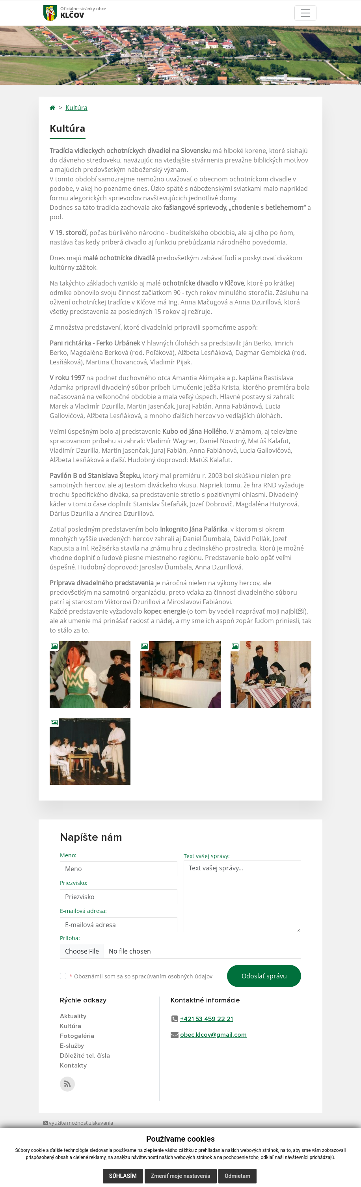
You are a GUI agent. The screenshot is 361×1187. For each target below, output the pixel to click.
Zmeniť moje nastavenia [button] (180, 1176)
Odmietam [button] (237, 1176)
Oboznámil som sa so (140, 976)
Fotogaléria (77, 1036)
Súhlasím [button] (123, 1176)
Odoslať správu (264, 976)
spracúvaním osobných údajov (172, 976)
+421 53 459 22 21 (206, 1019)
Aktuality (73, 1016)
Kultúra (76, 107)
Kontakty (73, 1065)
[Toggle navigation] (305, 13)
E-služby (72, 1046)
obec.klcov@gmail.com (213, 1035)
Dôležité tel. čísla (85, 1056)
